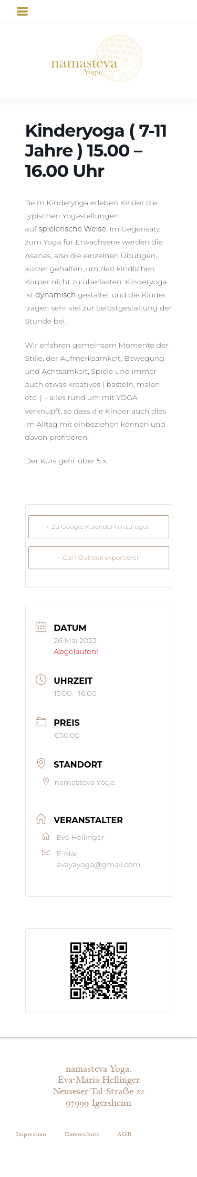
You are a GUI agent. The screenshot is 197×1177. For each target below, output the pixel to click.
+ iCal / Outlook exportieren (98, 557)
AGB (124, 1134)
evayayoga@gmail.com (99, 864)
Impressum (31, 1134)
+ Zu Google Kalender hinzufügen (98, 526)
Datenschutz (82, 1134)
